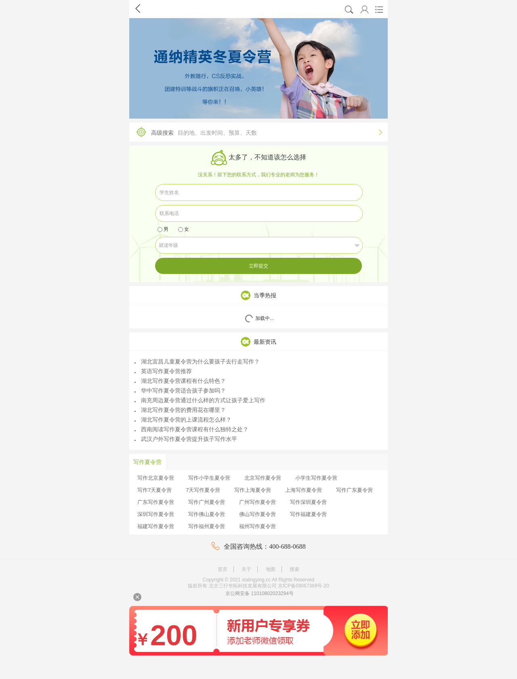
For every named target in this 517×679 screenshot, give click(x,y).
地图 (270, 569)
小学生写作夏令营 (316, 478)
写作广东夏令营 (354, 490)
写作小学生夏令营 (209, 478)
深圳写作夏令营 (155, 514)
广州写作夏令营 (257, 502)
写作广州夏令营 (206, 502)
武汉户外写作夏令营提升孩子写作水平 (186, 439)
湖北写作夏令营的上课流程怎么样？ (183, 419)
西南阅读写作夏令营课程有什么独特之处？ (191, 429)
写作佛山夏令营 (206, 514)
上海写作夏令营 (303, 490)
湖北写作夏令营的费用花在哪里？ (180, 410)
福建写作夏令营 (155, 526)
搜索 (294, 569)
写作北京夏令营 (155, 478)
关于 (246, 569)
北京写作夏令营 (262, 478)
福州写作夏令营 (257, 526)
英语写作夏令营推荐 (163, 371)
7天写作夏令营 (203, 490)
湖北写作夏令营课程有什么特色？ (180, 381)
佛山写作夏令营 (257, 514)
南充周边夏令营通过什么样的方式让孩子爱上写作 (200, 400)
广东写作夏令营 (155, 502)
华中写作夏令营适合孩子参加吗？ (180, 390)
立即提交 (258, 266)
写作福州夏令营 (206, 526)
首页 (222, 569)
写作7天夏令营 (154, 490)
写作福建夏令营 (308, 514)
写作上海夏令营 (252, 490)
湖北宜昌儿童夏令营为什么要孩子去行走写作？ (197, 361)
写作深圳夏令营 (308, 502)
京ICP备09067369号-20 (303, 586)
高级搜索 (256, 132)
